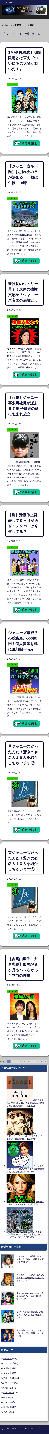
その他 (6, 1412)
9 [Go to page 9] (41, 1061)
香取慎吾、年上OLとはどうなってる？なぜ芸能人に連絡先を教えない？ (30, 1278)
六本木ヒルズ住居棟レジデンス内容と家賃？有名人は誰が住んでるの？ (25, 1234)
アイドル (7, 1402)
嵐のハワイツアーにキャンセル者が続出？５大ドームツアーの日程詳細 (25, 1136)
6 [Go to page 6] (29, 1061)
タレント (7, 1373)
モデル (6, 1397)
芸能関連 (7, 1358)
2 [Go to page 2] (12, 1061)
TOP (19, 25)
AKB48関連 (8, 1392)
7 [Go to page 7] (33, 1061)
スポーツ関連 (9, 1378)
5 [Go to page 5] (24, 1061)
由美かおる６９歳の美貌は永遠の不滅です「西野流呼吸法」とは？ (30, 1296)
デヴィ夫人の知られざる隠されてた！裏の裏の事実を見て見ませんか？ (25, 1169)
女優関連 (7, 1368)
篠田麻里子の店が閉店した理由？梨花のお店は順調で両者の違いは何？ (25, 1103)
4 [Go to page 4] (21, 1061)
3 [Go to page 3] (17, 1061)
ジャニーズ (13, 85)
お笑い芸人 (8, 1383)
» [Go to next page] (45, 1061)
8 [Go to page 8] (37, 1061)
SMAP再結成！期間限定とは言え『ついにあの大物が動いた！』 (30, 1315)
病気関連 (7, 1407)
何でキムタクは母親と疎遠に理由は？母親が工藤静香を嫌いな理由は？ (30, 1259)
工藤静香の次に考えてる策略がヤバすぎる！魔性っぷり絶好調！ (30, 1333)
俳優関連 (7, 1388)
